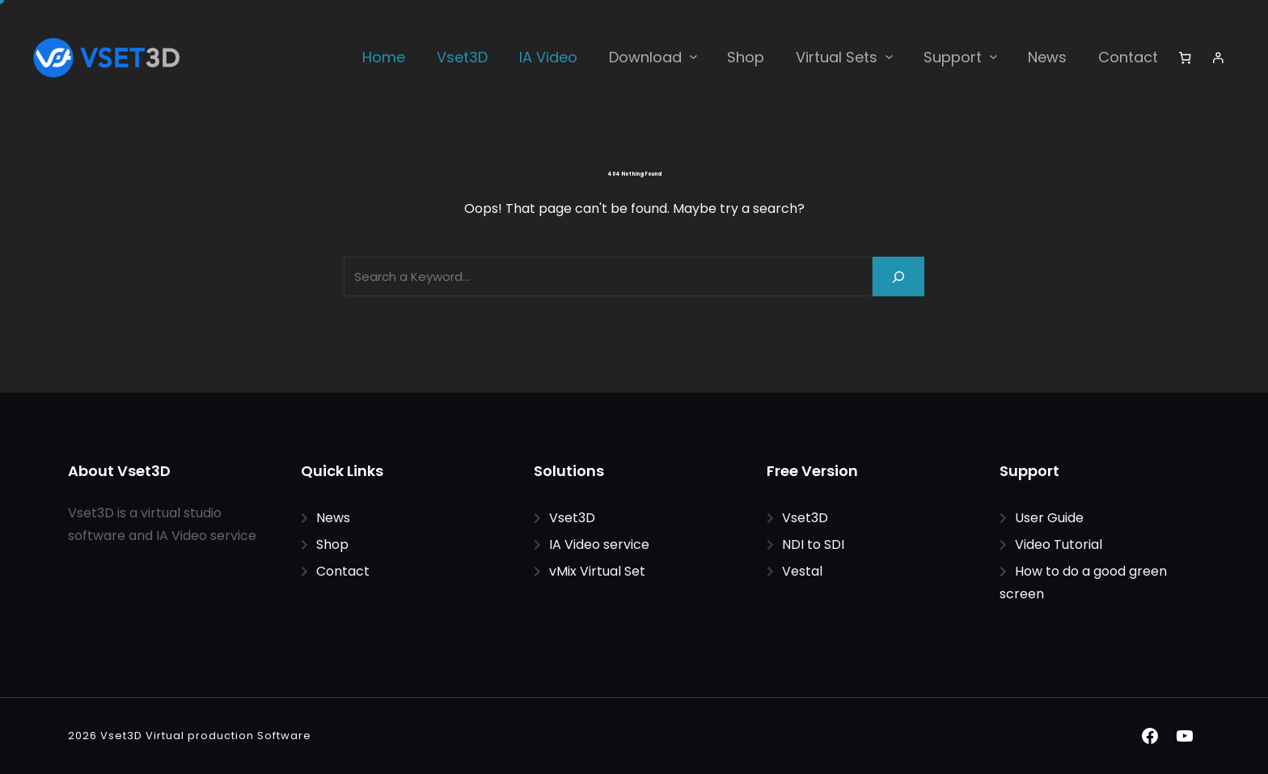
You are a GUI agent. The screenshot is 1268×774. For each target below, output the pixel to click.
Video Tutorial (1058, 544)
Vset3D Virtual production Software (205, 735)
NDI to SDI (813, 544)
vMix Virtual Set (597, 571)
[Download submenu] (693, 56)
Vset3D (572, 517)
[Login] (1219, 57)
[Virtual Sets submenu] (889, 56)
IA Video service (599, 544)
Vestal (802, 571)
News (333, 517)
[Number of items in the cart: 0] (1185, 57)
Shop (332, 544)
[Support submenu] (993, 56)
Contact (343, 571)
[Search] (898, 276)
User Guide (1049, 517)
